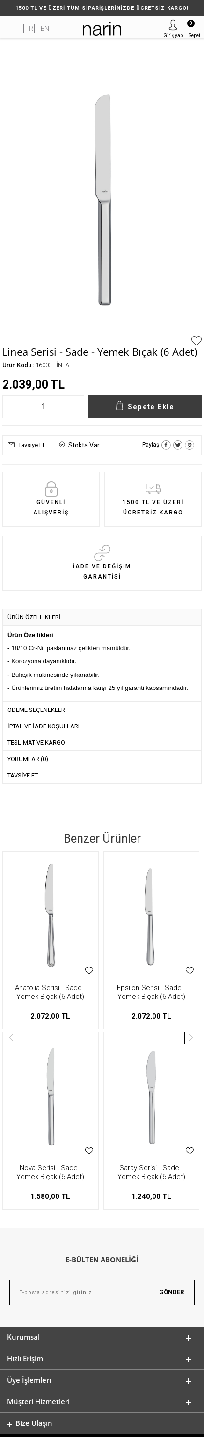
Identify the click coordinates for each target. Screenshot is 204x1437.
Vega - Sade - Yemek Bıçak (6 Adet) (151, 992)
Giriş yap (173, 35)
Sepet (194, 29)
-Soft (54, 1425)
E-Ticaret (74, 1425)
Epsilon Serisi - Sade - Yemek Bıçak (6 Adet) (50, 992)
